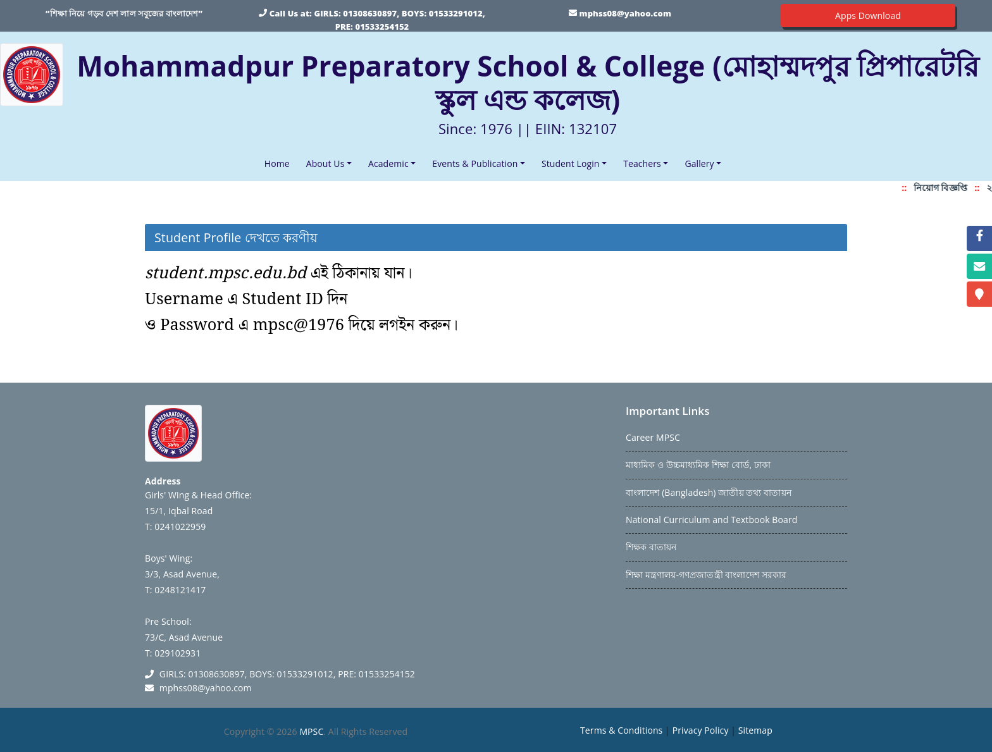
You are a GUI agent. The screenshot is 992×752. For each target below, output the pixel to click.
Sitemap (755, 730)
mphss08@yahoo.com (625, 13)
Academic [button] (388, 163)
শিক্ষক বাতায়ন (651, 547)
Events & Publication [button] (475, 163)
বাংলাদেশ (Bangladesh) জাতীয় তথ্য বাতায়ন (708, 492)
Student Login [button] (571, 163)
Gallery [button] (699, 163)
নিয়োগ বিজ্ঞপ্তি (944, 188)
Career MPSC (653, 437)
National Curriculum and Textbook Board (711, 520)
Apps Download (868, 15)
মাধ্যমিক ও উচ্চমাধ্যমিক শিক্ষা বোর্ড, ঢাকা (698, 465)
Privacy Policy (701, 730)
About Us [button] (325, 163)
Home (279, 163)
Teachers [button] (642, 163)
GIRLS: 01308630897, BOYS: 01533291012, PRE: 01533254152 (287, 674)
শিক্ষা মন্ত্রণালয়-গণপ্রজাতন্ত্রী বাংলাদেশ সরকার (706, 575)
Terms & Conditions (621, 730)
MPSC (311, 731)
